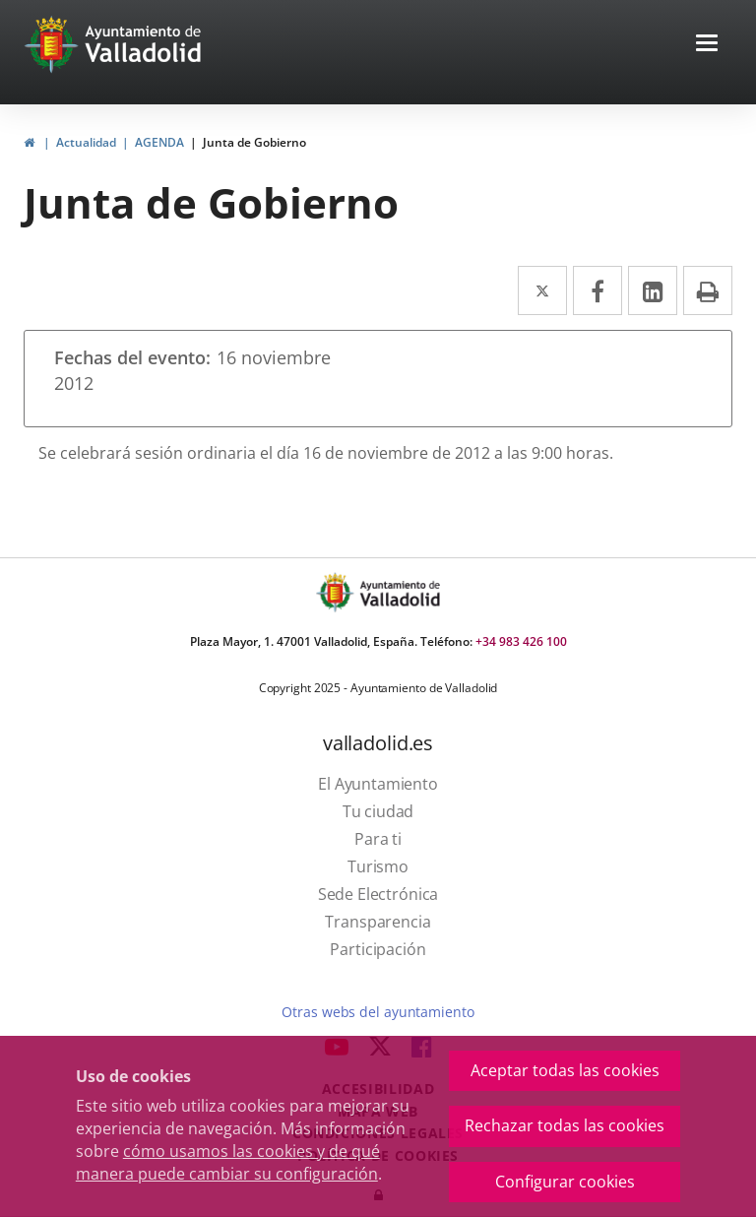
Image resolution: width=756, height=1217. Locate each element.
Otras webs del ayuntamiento (377, 1011)
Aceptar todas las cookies (565, 1070)
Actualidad (86, 142)
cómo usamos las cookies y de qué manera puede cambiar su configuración (228, 1162)
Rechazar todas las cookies (564, 1125)
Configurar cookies (565, 1181)
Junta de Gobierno (254, 142)
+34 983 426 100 (521, 641)
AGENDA (159, 142)
